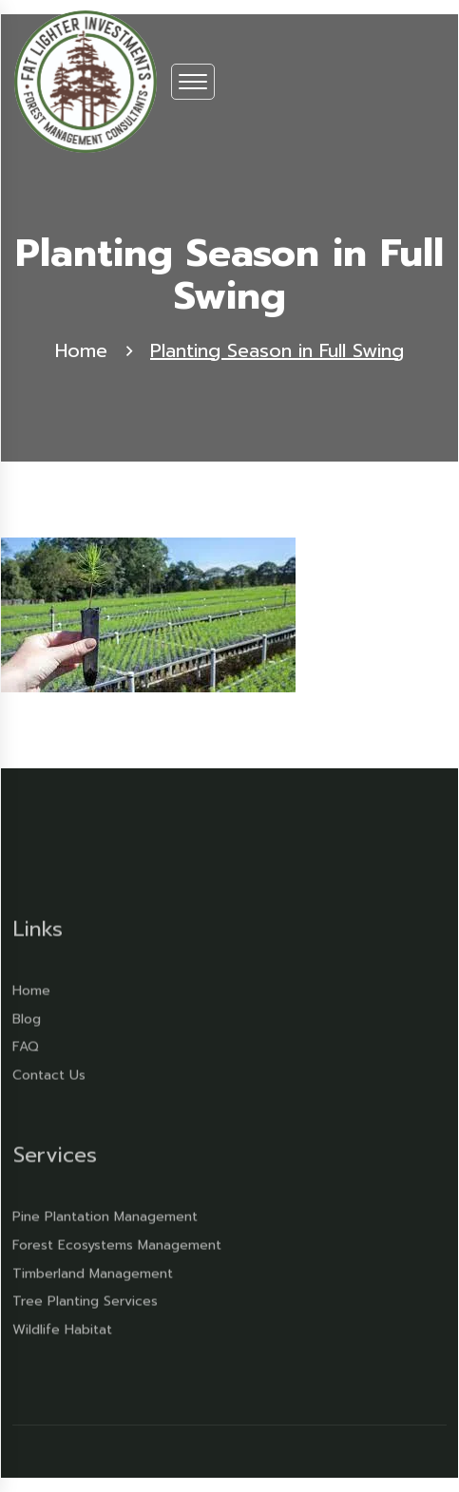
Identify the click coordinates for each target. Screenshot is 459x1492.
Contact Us (49, 1070)
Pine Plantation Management (105, 1211)
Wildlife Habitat (62, 1324)
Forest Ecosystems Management (116, 1240)
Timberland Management (92, 1267)
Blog (26, 1013)
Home (81, 351)
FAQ (25, 1041)
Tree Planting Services (85, 1296)
